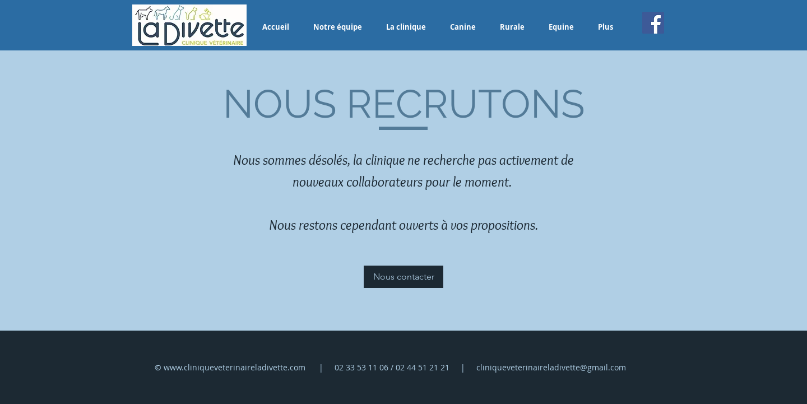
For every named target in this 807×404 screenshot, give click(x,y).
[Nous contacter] (403, 277)
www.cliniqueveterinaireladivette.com (234, 367)
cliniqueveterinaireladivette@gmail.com (551, 367)
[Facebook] (653, 23)
